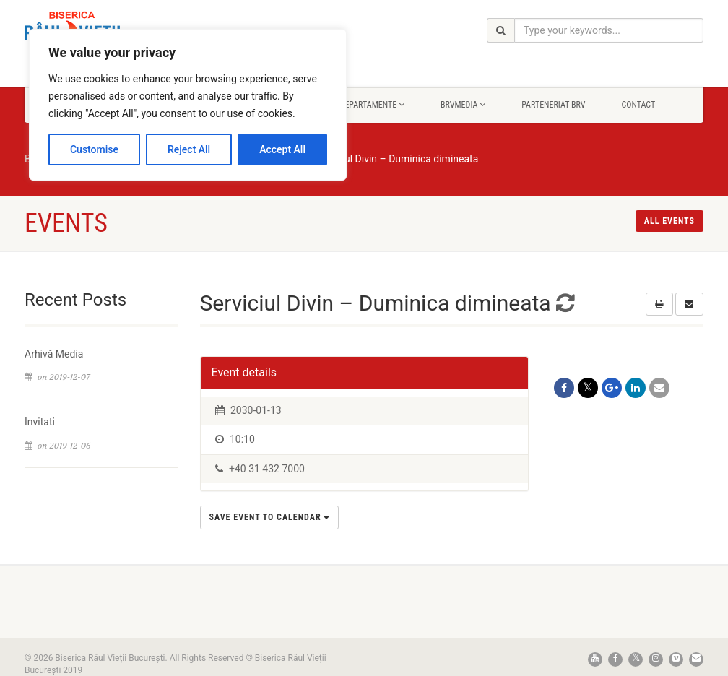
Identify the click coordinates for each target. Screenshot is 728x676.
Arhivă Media (54, 354)
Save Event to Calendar (269, 517)
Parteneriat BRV (553, 105)
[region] (188, 105)
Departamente (372, 105)
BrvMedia (463, 105)
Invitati (40, 422)
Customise (94, 149)
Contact (638, 105)
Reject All (189, 149)
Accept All (282, 149)
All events (669, 221)
